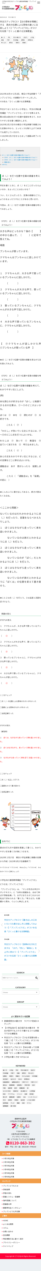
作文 (9, 37)
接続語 (10, 1088)
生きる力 (13, 1079)
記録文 (19, 1097)
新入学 (5, 1097)
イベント (19, 1094)
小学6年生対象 (8, 1176)
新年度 (31, 1094)
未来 (33, 1085)
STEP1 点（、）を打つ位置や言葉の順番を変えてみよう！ (21, 157)
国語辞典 (11, 1085)
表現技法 (30, 40)
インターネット (32, 1097)
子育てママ (25, 1082)
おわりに (4, 164)
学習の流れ (6, 1193)
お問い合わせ (7, 1231)
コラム (5, 1228)
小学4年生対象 (8, 1169)
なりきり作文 (7, 1091)
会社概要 (6, 1235)
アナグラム (11, 1094)
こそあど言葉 (31, 1100)
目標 (26, 1094)
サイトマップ (7, 1246)
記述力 (25, 37)
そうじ (29, 1103)
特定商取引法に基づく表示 (12, 1239)
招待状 (10, 1100)
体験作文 (15, 1091)
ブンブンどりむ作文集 (11, 1211)
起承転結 (5, 1103)
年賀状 (16, 1100)
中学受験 (34, 1076)
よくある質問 (7, 1224)
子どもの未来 (26, 1076)
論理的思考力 (15, 1082)
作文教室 (15, 40)
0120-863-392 (20, 1143)
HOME (5, 1220)
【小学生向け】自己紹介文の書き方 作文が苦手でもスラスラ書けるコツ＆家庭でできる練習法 (21, 1030)
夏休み (5, 1085)
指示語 (23, 1100)
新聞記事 (22, 1088)
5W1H (20, 1079)
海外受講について (9, 1200)
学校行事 (27, 1085)
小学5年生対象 (8, 1173)
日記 (23, 1103)
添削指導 (6, 1189)
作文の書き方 (12, 17)
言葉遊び (19, 1085)
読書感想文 (6, 1082)
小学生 (32, 37)
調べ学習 (13, 1106)
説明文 (23, 40)
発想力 (17, 42)
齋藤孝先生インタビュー (12, 1208)
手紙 (4, 1088)
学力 (4, 1100)
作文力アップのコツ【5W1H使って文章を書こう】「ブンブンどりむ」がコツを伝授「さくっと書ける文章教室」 (21, 1050)
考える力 (3, 42)
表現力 (11, 42)
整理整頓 (5, 1106)
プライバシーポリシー (11, 1242)
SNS (24, 1097)
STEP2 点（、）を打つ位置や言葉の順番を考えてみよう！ (21, 160)
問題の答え (7, 162)
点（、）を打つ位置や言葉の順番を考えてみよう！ (16, 155)
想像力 (24, 42)
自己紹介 (5, 1079)
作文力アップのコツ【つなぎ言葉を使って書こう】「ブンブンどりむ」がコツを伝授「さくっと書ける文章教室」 (21, 1040)
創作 (15, 1088)
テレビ (12, 1103)
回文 (4, 1094)
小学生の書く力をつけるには (16, 1056)
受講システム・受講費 (11, 1196)
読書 (2, 40)
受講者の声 (6, 1204)
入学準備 (32, 1091)
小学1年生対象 (8, 1158)
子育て (8, 40)
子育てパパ (34, 1082)
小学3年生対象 (8, 1165)
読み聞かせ (24, 1091)
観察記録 (11, 1097)
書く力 (3, 37)
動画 (18, 1103)
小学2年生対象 (8, 1162)
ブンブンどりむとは (10, 1185)
